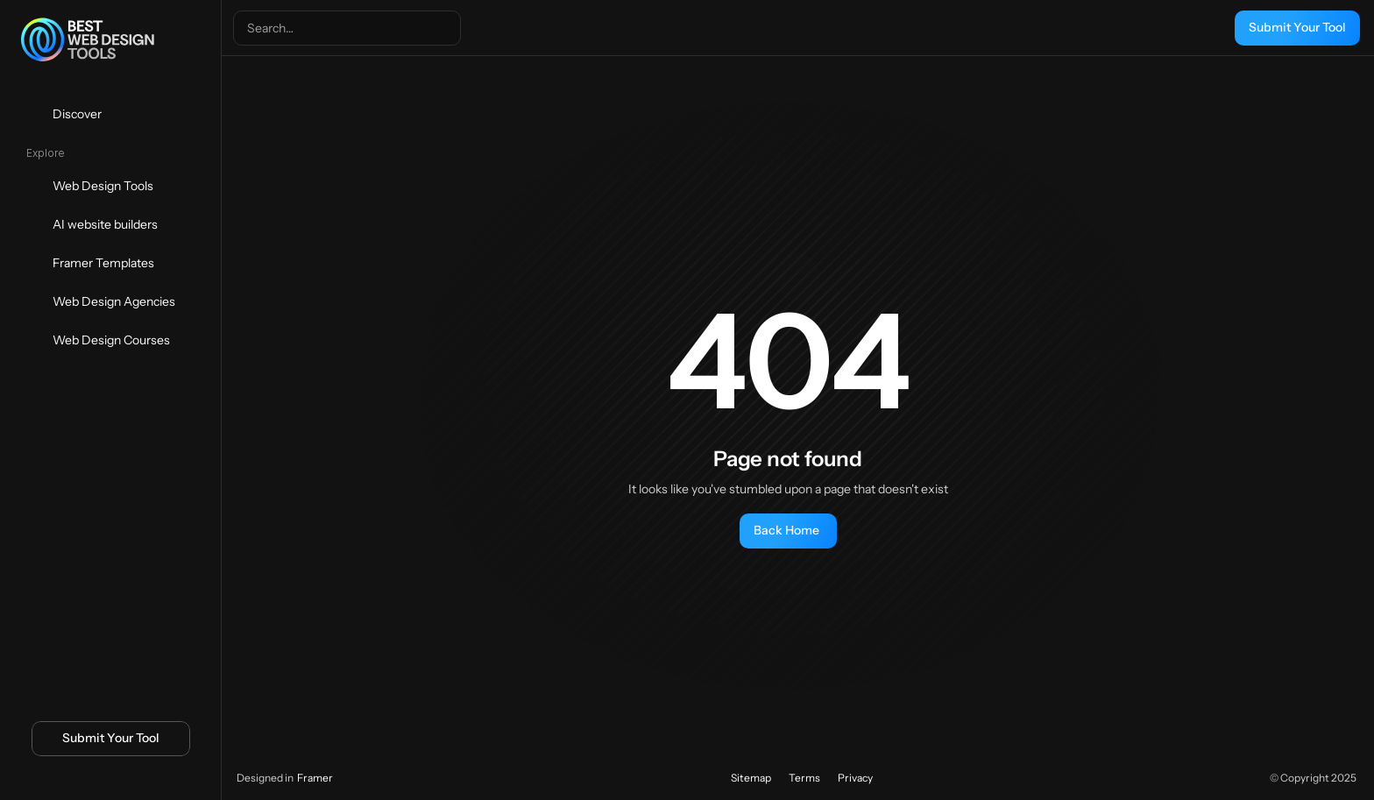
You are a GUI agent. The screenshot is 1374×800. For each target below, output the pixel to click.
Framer (315, 777)
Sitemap (751, 777)
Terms (804, 777)
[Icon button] (81, 779)
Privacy (855, 777)
